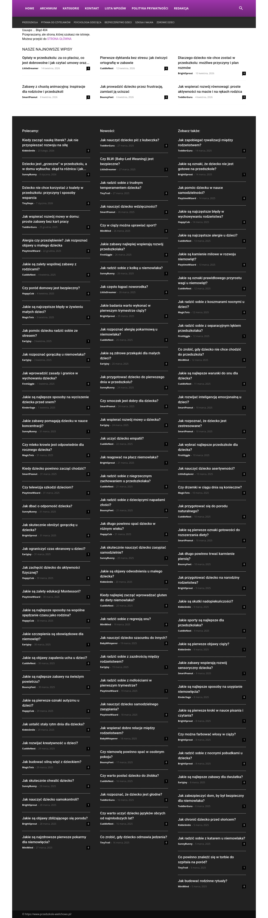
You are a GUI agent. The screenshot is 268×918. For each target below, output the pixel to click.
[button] (241, 9)
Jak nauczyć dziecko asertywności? (206, 468)
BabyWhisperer (109, 643)
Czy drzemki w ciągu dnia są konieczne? (210, 487)
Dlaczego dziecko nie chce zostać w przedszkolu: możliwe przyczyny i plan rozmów (208, 63)
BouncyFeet (106, 97)
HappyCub (28, 293)
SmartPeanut (29, 97)
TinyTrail (105, 193)
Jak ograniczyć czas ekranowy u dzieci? (53, 549)
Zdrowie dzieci (165, 22)
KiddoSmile (28, 150)
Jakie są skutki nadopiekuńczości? (205, 601)
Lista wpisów (115, 8)
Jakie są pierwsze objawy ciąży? (203, 644)
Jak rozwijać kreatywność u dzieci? (50, 743)
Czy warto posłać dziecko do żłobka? (129, 775)
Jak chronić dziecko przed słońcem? (207, 819)
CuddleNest (106, 68)
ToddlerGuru (185, 97)
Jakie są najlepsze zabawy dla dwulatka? (210, 777)
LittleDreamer (30, 68)
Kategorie (71, 8)
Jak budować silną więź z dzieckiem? (51, 762)
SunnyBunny (29, 174)
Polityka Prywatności (150, 8)
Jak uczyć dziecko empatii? (122, 438)
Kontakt (92, 8)
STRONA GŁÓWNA (59, 39)
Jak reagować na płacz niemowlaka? (129, 457)
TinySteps (27, 203)
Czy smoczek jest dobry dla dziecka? (129, 401)
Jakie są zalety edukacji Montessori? (51, 591)
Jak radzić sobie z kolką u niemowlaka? (131, 268)
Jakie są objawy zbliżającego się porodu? (55, 818)
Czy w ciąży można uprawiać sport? (128, 225)
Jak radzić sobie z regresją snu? (125, 619)
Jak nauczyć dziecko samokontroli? (50, 799)
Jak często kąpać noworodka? (124, 287)
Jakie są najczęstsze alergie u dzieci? (207, 235)
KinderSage (28, 407)
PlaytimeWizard (31, 250)
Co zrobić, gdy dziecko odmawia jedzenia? (133, 837)
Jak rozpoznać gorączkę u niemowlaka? (53, 354)
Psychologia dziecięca (87, 22)
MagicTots (28, 317)
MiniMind (27, 847)
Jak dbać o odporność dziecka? (47, 506)
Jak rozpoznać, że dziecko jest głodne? (131, 794)
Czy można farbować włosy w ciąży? (207, 734)
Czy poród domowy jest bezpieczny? (51, 288)
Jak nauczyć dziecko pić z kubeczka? (129, 140)
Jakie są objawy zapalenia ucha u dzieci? (54, 658)
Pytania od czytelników (55, 22)
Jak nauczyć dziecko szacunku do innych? (133, 638)
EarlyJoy (26, 341)
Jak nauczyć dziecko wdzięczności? (128, 206)
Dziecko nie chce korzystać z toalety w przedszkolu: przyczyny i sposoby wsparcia (52, 193)
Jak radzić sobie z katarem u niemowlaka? (211, 838)
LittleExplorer (186, 474)
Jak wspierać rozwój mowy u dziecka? (130, 419)
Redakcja (181, 8)
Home (29, 8)
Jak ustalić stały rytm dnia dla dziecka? (53, 724)
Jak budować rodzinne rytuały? (202, 881)
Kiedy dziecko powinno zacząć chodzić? (54, 468)
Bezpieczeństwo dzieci (118, 22)
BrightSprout (185, 73)
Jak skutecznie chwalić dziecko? (48, 780)
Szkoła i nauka (144, 22)
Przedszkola (30, 22)
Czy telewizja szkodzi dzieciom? (47, 487)
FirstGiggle (28, 383)
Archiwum (48, 8)
